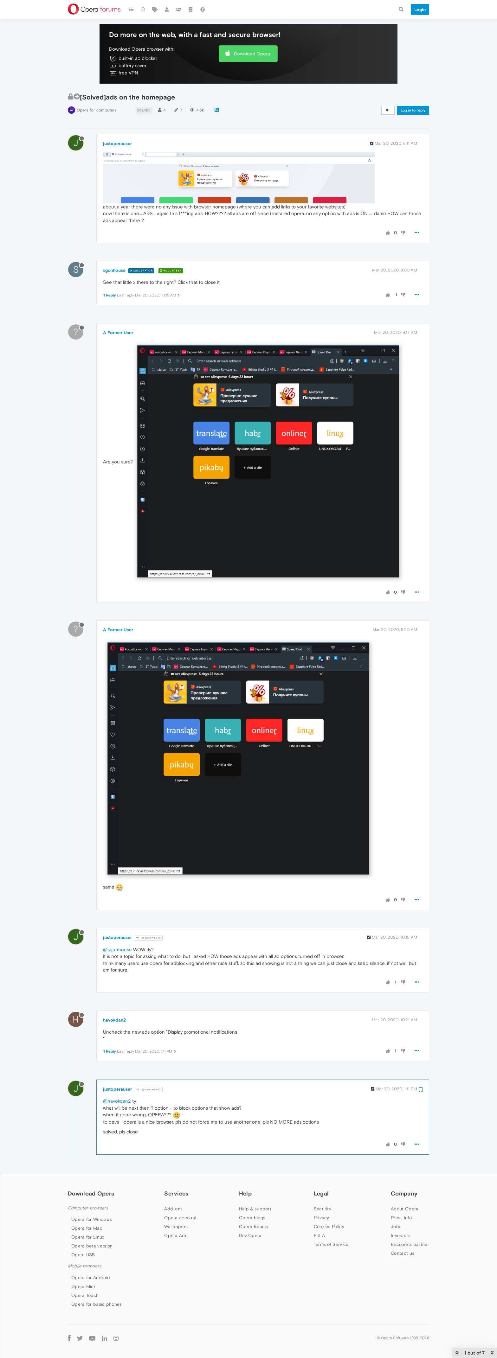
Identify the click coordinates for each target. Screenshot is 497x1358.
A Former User (118, 332)
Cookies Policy (329, 1226)
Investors (400, 1235)
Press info (401, 1217)
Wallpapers (176, 1226)
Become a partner (410, 1244)
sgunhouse (114, 270)
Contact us (402, 1253)
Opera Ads (175, 1235)
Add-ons (173, 1208)
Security (322, 1208)
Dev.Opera (250, 1235)
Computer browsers (88, 1208)
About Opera (404, 1208)
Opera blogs (252, 1217)
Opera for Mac (86, 1228)
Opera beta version (92, 1245)
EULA (319, 1235)
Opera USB (83, 1254)
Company (404, 1193)
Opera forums (253, 1226)
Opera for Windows (91, 1219)
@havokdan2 (148, 1089)
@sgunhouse (148, 937)
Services (176, 1193)
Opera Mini (83, 1286)
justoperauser (117, 143)
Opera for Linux (87, 1237)
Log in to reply (413, 110)
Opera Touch (85, 1295)
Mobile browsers (84, 1266)
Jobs (396, 1226)
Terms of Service (331, 1244)
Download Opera (252, 53)
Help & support (255, 1208)
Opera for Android (90, 1277)
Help (245, 1193)
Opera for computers (96, 110)
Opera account (180, 1217)
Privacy (321, 1217)
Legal (321, 1193)
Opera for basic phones (96, 1304)
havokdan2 (114, 1020)
